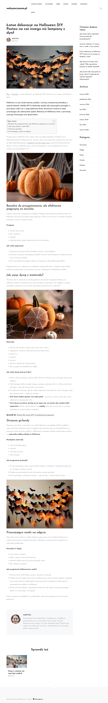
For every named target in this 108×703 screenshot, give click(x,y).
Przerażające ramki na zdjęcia (20, 131)
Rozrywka (83, 4)
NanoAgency (38, 699)
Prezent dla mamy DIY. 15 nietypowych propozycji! (35, 415)
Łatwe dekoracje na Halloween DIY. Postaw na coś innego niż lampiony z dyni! (90, 54)
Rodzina (74, 4)
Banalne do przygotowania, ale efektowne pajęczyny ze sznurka (31, 124)
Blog (8, 94)
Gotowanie (49, 4)
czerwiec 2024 (84, 104)
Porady (65, 4)
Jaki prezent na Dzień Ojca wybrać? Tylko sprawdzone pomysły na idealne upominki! (89, 64)
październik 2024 (85, 99)
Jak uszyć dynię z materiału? (19, 126)
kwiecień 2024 (84, 114)
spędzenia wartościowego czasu (39, 143)
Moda (33, 12)
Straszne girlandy (15, 129)
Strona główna (36, 4)
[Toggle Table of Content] (53, 121)
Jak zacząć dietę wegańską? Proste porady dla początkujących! (89, 36)
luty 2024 (83, 125)
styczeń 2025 (84, 94)
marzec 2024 (84, 119)
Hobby (58, 4)
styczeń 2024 (84, 130)
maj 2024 (83, 109)
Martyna (15, 38)
